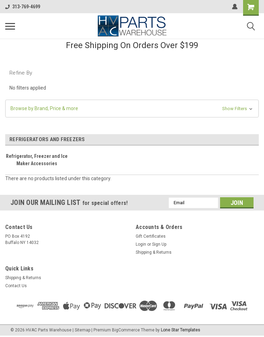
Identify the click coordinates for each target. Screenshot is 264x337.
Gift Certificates (151, 236)
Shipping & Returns (154, 252)
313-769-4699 (22, 6)
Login (141, 244)
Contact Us (16, 285)
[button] (132, 108)
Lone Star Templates (180, 330)
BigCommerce (126, 330)
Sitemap (82, 330)
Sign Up (159, 244)
